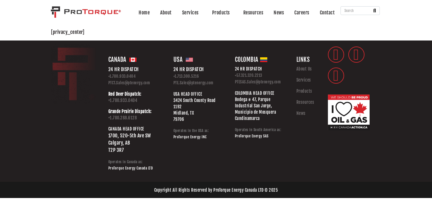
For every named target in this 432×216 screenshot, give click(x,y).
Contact (327, 13)
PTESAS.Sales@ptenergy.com (258, 82)
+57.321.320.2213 (248, 75)
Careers (301, 13)
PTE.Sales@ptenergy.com (193, 82)
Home (144, 13)
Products (221, 13)
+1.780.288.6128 (122, 117)
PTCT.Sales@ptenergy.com (129, 82)
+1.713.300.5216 (186, 76)
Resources (253, 13)
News (279, 13)
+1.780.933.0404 (122, 76)
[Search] (375, 11)
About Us (304, 68)
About (166, 13)
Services (190, 13)
